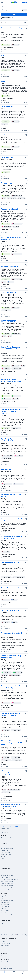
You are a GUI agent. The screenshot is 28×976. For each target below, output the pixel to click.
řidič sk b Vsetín (5, 910)
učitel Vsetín (4, 908)
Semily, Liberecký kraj (6, 852)
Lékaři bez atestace (7, 106)
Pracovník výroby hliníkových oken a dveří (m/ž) (10, 687)
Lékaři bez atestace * (8, 157)
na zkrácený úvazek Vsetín (7, 914)
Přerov (2, 858)
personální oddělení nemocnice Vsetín (10, 879)
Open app (24, 2)
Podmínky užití (4, 966)
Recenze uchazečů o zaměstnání (9, 947)
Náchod (3, 860)
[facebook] (12, 934)
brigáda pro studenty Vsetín (7, 898)
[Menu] (2, 2)
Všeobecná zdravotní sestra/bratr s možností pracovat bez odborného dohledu (12, 773)
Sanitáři (3, 55)
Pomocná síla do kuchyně (9, 209)
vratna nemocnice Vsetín (7, 883)
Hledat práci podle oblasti (7, 925)
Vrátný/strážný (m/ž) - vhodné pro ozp (11, 495)
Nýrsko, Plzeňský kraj (6, 854)
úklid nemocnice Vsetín (6, 871)
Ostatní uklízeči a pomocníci (10, 588)
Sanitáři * (4, 81)
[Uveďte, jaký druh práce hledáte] (14, 6)
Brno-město (4, 856)
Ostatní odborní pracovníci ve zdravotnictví (11, 238)
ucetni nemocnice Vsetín (7, 890)
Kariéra (2, 949)
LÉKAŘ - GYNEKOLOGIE (8, 293)
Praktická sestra (6, 183)
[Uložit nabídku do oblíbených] (26, 28)
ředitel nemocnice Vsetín (7, 885)
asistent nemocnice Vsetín (7, 887)
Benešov (3, 865)
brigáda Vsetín (4, 896)
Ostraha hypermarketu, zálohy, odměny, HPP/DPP (11, 656)
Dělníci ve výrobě (6, 469)
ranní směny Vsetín (5, 906)
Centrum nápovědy (5, 943)
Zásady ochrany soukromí (7, 968)
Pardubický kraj (4, 850)
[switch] (25, 23)
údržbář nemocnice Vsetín (7, 877)
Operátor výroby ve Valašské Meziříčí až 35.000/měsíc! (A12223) (10, 411)
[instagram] (16, 934)
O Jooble (3, 941)
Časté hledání (6, 832)
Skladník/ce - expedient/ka (10, 562)
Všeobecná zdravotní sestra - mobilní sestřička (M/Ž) (11, 805)
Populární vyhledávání (6, 961)
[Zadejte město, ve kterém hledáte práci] (14, 10)
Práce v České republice (6, 964)
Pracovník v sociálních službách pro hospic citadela (11, 634)
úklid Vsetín (4, 912)
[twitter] (21, 934)
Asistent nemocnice (6, 840)
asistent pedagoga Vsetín (7, 904)
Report (24, 51)
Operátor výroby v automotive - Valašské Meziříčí (11, 440)
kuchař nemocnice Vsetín (7, 881)
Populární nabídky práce (6, 923)
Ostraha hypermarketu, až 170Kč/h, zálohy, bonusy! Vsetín (11, 380)
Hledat (14, 14)
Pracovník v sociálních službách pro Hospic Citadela (11, 520)
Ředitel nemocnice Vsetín (7, 838)
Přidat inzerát (4, 955)
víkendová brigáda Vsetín (7, 900)
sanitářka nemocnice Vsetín (7, 873)
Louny (2, 862)
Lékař (3, 135)
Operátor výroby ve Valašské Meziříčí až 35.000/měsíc (10, 714)
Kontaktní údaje (5, 945)
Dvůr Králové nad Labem (7, 846)
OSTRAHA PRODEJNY (8, 321)
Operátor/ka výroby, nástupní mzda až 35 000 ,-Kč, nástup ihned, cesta (10, 349)
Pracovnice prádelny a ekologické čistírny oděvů (9, 266)
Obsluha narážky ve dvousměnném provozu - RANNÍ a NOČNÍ (12, 743)
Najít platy (3, 970)
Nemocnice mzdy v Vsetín (7, 917)
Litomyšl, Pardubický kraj (7, 848)
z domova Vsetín (5, 902)
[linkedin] (25, 934)
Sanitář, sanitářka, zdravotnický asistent (11, 29)
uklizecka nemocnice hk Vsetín (8, 875)
